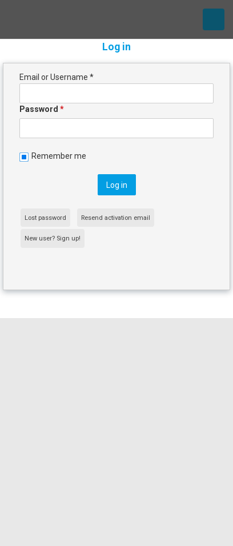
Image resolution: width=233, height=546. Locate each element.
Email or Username (56, 77)
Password (41, 109)
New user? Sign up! (53, 238)
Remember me (58, 155)
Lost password (45, 218)
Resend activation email (115, 218)
